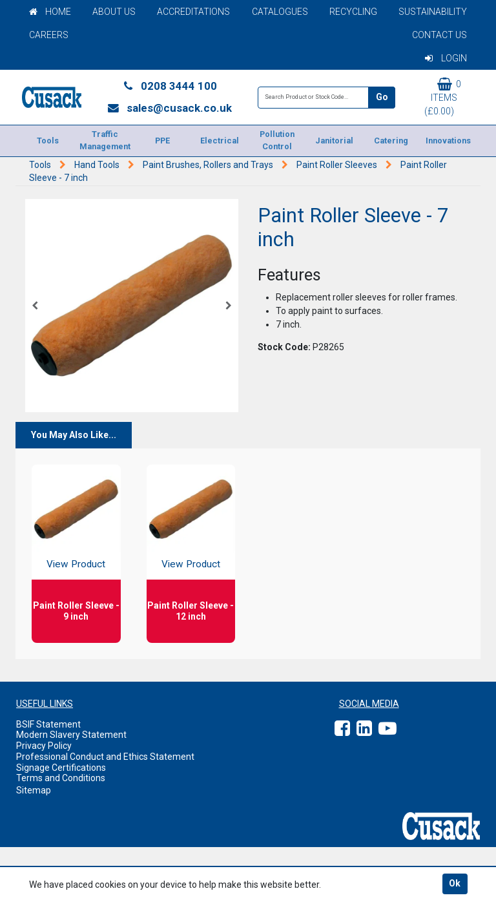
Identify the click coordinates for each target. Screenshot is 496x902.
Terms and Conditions (60, 778)
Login (446, 58)
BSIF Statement (48, 724)
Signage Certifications (61, 767)
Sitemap (33, 790)
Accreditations (193, 11)
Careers (48, 35)
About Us (114, 11)
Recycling (353, 11)
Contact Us (439, 35)
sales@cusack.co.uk (169, 107)
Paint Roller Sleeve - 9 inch (76, 611)
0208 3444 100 (169, 85)
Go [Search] (382, 97)
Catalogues (280, 11)
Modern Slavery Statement (71, 734)
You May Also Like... (73, 435)
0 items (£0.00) (442, 97)
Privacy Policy (44, 745)
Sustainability (432, 11)
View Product (75, 564)
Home (50, 11)
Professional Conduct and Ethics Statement (105, 756)
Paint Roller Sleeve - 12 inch (190, 611)
